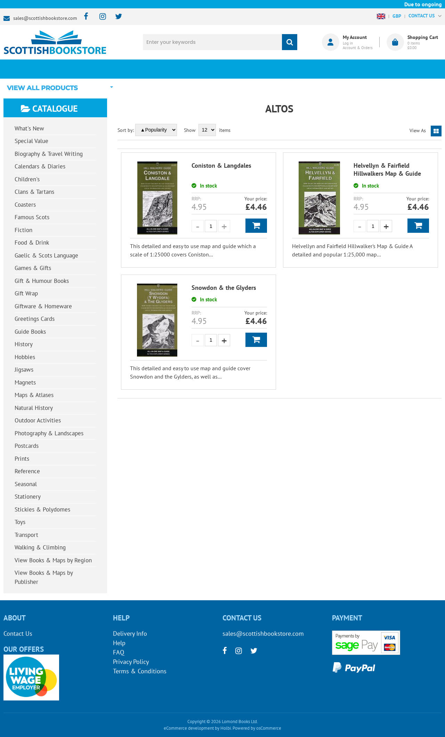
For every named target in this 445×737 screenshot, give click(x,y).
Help (119, 643)
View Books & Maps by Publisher (44, 577)
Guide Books (30, 331)
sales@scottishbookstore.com (45, 18)
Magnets (25, 382)
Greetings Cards (35, 319)
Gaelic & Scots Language (46, 255)
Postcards (27, 446)
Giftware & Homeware (43, 306)
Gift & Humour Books (42, 281)
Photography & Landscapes (49, 433)
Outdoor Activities (38, 420)
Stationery (28, 496)
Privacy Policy (131, 662)
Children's (27, 179)
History (24, 344)
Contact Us (17, 633)
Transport (26, 535)
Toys (20, 522)
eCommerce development (189, 728)
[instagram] (99, 17)
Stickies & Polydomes (42, 509)
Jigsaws (24, 369)
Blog (259, 69)
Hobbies (25, 357)
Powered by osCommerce (257, 728)
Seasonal (26, 484)
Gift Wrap (26, 293)
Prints (22, 458)
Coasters (25, 204)
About (332, 69)
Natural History (34, 408)
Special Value (31, 141)
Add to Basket (256, 226)
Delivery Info (130, 633)
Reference (27, 471)
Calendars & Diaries (40, 166)
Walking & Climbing (40, 547)
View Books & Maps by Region (53, 560)
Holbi (225, 728)
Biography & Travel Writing (49, 154)
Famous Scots (32, 217)
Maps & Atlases (34, 395)
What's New (186, 69)
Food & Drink (32, 242)
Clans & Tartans (34, 192)
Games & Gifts (33, 268)
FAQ (118, 652)
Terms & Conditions (140, 671)
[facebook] (84, 17)
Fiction (23, 230)
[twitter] (115, 17)
